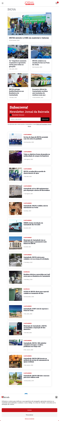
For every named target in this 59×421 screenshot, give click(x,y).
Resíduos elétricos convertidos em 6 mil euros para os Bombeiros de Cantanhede (37, 275)
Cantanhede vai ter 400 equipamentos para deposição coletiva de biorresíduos (37, 189)
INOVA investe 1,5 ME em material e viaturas (29, 38)
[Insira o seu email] (25, 119)
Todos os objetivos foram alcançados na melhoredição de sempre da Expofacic (37, 155)
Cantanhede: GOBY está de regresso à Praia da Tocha (36, 309)
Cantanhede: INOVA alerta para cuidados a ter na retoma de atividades (36, 258)
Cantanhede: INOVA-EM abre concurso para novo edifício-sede (36, 376)
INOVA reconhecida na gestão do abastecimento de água (34, 172)
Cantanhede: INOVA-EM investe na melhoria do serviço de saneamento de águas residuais (36, 360)
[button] (56, 397)
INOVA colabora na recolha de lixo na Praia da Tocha (41, 63)
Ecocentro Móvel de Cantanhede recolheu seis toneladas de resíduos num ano (40, 92)
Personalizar (29, 415)
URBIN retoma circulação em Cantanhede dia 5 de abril (33, 223)
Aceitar (29, 410)
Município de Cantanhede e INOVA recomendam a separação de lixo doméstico (35, 327)
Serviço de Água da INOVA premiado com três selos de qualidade (36, 138)
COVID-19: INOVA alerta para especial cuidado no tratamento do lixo (36, 292)
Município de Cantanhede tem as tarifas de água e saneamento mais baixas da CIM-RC (35, 241)
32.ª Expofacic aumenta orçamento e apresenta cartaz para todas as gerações (17, 63)
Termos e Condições (29, 418)
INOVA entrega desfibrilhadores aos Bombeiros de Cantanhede (16, 92)
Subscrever (45, 119)
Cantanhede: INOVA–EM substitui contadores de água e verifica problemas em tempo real (35, 344)
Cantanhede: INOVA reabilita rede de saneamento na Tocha (36, 206)
